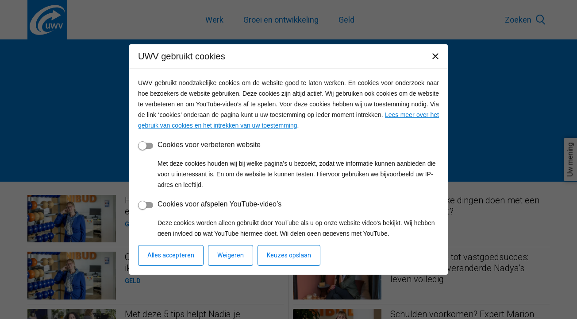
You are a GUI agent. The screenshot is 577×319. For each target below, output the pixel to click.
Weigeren (230, 255)
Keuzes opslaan (289, 255)
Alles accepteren (170, 255)
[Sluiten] (435, 56)
